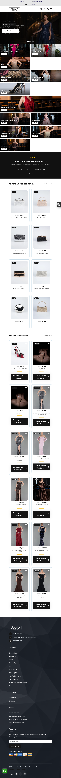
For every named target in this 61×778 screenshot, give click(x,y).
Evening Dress (13, 653)
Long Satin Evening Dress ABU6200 (19, 505)
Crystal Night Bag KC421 (19, 253)
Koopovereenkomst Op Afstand (18, 719)
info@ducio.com (24, 2)
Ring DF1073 (19, 413)
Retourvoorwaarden (14, 713)
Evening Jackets (14, 679)
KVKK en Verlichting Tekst (16, 722)
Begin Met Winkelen (10, 31)
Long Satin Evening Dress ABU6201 (41, 505)
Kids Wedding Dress (15, 676)
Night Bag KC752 (41, 217)
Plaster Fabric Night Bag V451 (41, 288)
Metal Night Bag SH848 (19, 324)
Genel (10, 686)
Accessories (12, 656)
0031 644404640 (37, 2)
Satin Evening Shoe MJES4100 (19, 368)
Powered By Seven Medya (17, 769)
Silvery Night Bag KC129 (42, 253)
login (32, 4)
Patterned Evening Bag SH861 (19, 217)
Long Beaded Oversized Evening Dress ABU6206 (41, 413)
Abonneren (15, 746)
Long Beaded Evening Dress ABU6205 (19, 459)
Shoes (11, 659)
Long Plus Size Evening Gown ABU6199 (19, 596)
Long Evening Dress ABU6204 (42, 458)
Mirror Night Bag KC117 (19, 288)
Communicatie (13, 698)
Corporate (12, 701)
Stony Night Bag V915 (41, 324)
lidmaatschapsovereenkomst (17, 716)
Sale (10, 666)
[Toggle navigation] (51, 9)
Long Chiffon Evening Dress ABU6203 (19, 550)
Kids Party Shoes (14, 673)
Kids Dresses (13, 669)
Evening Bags (13, 663)
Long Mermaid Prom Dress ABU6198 (42, 596)
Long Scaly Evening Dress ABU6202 (42, 550)
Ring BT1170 (42, 368)
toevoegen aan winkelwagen (20, 377)
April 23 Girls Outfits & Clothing (18, 682)
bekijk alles (48, 183)
